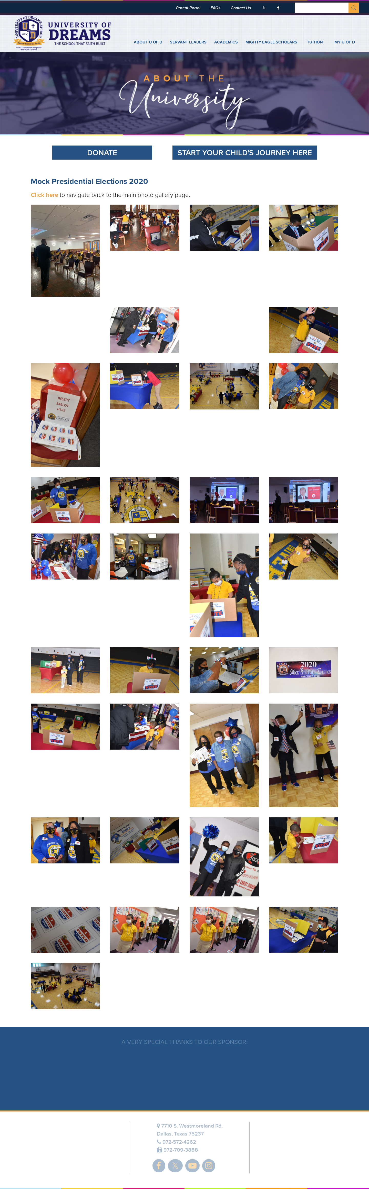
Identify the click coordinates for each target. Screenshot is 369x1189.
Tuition (315, 42)
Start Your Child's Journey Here (245, 152)
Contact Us (241, 8)
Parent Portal (188, 8)
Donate (102, 152)
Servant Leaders (188, 42)
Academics (226, 42)
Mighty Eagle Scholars (271, 42)
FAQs (215, 8)
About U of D (148, 42)
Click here (44, 194)
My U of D (344, 42)
